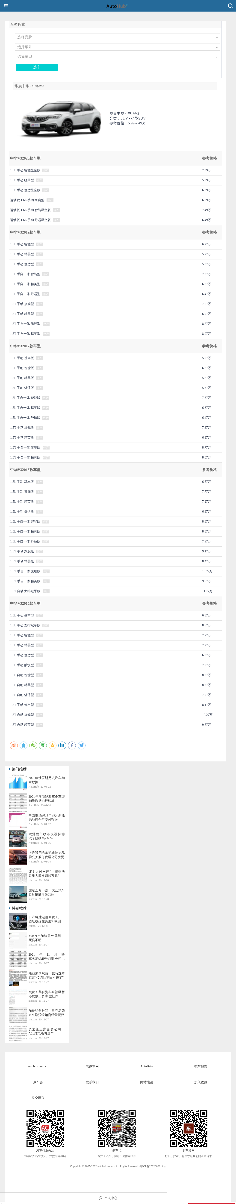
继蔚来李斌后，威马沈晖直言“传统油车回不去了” (47, 975)
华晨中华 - (124, 113)
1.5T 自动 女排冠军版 (25, 591)
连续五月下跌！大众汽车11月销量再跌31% (47, 892)
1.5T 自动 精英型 (22, 725)
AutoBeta (146, 1066)
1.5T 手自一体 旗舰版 (25, 447)
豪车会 (38, 1082)
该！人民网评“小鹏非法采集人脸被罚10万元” (47, 874)
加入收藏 (200, 1082)
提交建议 (38, 1097)
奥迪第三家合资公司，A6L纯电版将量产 (47, 1031)
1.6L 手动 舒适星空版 (25, 190)
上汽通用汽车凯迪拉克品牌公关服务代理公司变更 (47, 855)
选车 (37, 67)
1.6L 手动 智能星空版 (25, 170)
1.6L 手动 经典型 (22, 180)
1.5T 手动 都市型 (22, 705)
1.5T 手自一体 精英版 (25, 457)
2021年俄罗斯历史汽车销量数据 (47, 780)
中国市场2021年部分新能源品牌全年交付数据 (47, 817)
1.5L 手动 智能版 (22, 368)
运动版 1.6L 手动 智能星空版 (30, 210)
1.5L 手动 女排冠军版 (25, 625)
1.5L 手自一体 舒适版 (25, 417)
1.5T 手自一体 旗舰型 (25, 324)
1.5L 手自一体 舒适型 (25, 294)
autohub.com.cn (38, 1066)
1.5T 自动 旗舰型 (22, 715)
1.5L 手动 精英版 (22, 378)
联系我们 (92, 1082)
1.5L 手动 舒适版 (22, 388)
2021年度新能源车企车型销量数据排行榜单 (47, 799)
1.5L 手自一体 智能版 (25, 398)
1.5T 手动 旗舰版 (22, 427)
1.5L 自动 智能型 (22, 675)
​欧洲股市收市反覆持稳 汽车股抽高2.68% (47, 836)
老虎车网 (92, 1066)
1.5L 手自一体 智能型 (25, 274)
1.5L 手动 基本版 (22, 358)
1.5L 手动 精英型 (22, 254)
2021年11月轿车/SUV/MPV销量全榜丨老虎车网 (47, 957)
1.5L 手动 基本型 (22, 615)
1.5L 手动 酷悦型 (22, 665)
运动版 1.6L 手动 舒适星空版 (30, 220)
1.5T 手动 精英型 (22, 314)
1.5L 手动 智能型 (22, 244)
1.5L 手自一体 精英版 (25, 408)
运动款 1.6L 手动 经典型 (27, 200)
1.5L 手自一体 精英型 (25, 284)
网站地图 (146, 1082)
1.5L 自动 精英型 (22, 685)
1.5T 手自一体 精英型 (25, 334)
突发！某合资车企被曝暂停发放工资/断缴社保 (47, 994)
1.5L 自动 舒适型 (22, 695)
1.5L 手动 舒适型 (22, 264)
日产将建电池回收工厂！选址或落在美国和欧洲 (47, 919)
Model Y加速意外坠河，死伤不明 (47, 938)
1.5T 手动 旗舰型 (22, 304)
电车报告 (200, 1066)
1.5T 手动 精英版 (22, 437)
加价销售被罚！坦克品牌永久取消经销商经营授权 (47, 1013)
